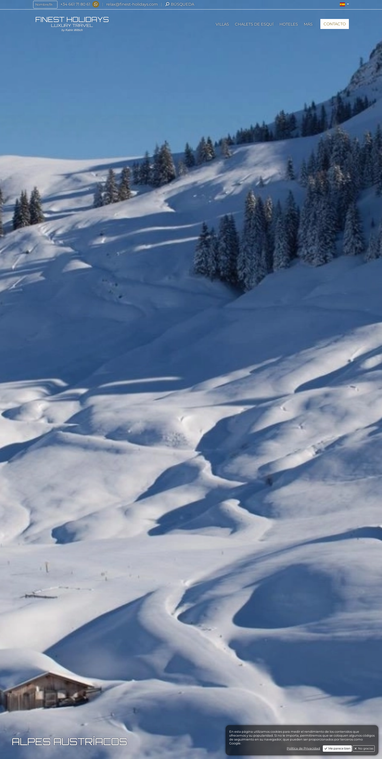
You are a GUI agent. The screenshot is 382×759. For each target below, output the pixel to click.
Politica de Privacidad (303, 748)
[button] (344, 4)
